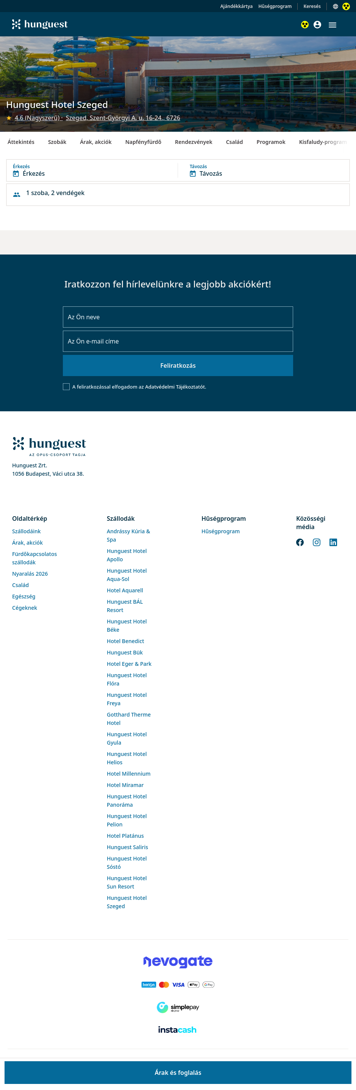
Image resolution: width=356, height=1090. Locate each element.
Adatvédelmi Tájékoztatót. (175, 386)
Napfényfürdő (143, 141)
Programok (271, 141)
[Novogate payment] (178, 962)
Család (234, 141)
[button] (332, 25)
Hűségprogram (275, 6)
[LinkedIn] (333, 541)
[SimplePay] (178, 1007)
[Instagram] (316, 541)
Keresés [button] (312, 6)
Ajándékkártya (236, 6)
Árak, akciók (95, 141)
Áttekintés (21, 141)
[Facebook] (300, 541)
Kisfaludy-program (323, 141)
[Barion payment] (178, 984)
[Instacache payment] (178, 1030)
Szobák (57, 141)
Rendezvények (193, 141)
